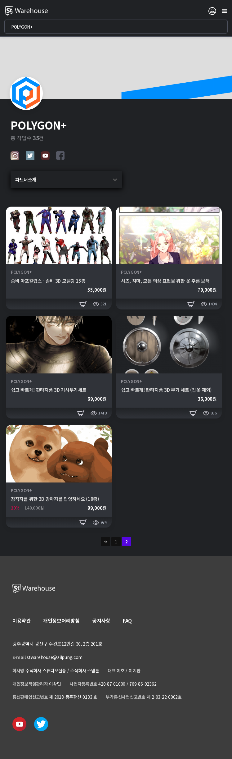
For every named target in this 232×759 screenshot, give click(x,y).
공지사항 (101, 620)
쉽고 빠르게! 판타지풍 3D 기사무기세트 (48, 389)
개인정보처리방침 (61, 620)
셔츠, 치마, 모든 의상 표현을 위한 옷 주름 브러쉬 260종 (174, 280)
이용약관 (21, 620)
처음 (105, 541)
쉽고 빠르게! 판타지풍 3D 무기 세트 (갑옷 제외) (166, 389)
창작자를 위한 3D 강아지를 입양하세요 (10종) (55, 499)
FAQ (127, 620)
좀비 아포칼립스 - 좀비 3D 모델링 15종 (48, 280)
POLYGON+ (21, 272)
